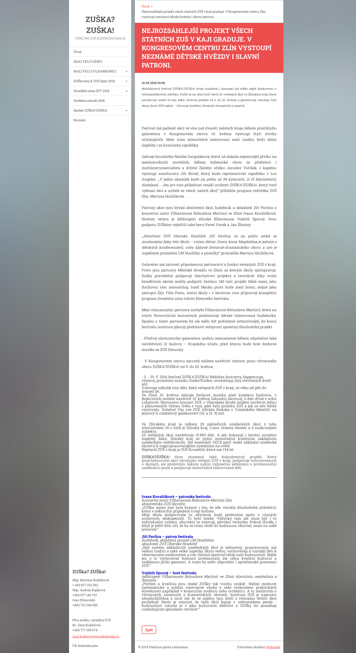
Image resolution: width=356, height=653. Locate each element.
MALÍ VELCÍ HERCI (88, 61)
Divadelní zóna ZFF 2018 (91, 91)
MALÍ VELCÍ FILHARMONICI (95, 71)
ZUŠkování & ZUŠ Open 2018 (94, 81)
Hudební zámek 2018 (89, 100)
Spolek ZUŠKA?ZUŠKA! (90, 110)
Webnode (273, 647)
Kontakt (80, 120)
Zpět (149, 629)
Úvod (77, 52)
